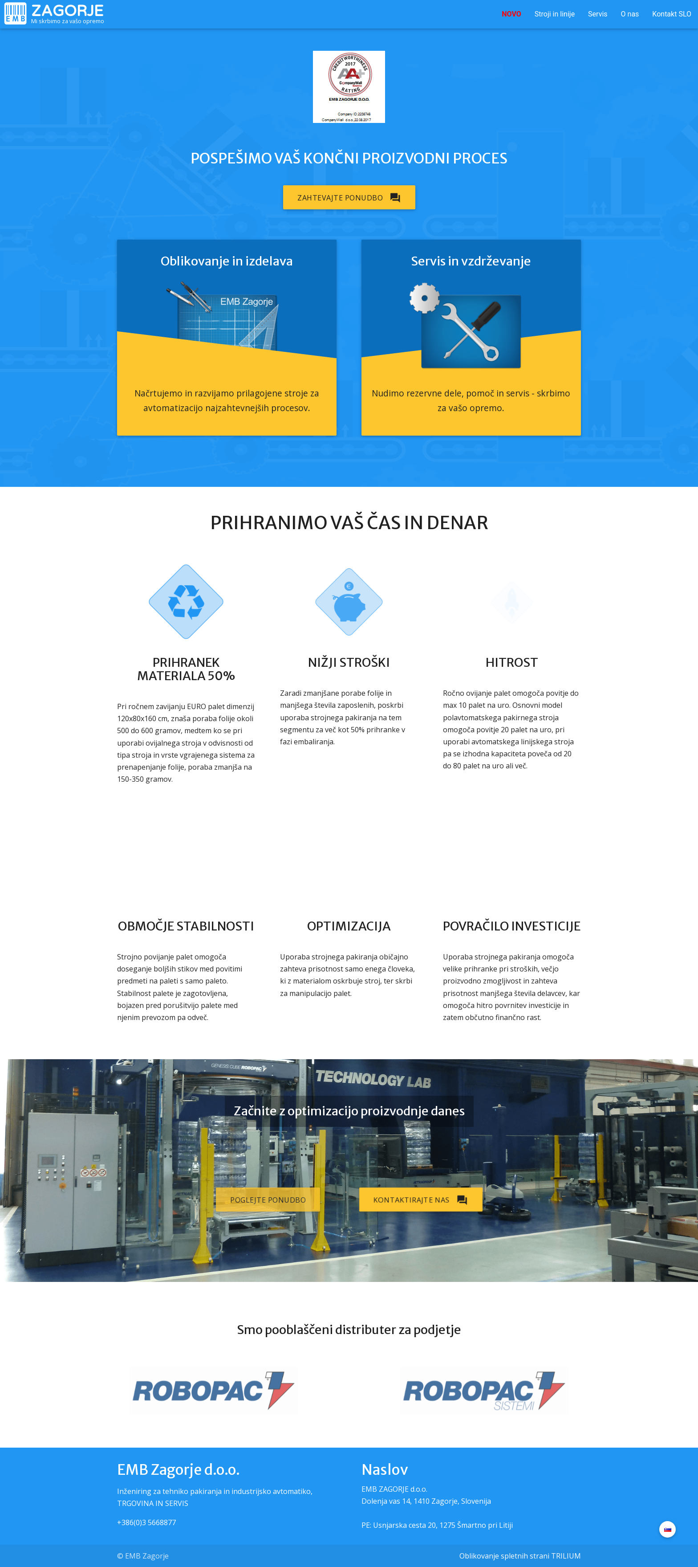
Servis (597, 14)
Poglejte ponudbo (268, 1200)
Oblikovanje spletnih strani (504, 1556)
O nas (630, 14)
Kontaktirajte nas (420, 1199)
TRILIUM (566, 1556)
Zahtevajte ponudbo (349, 197)
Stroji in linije (555, 14)
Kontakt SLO (671, 14)
